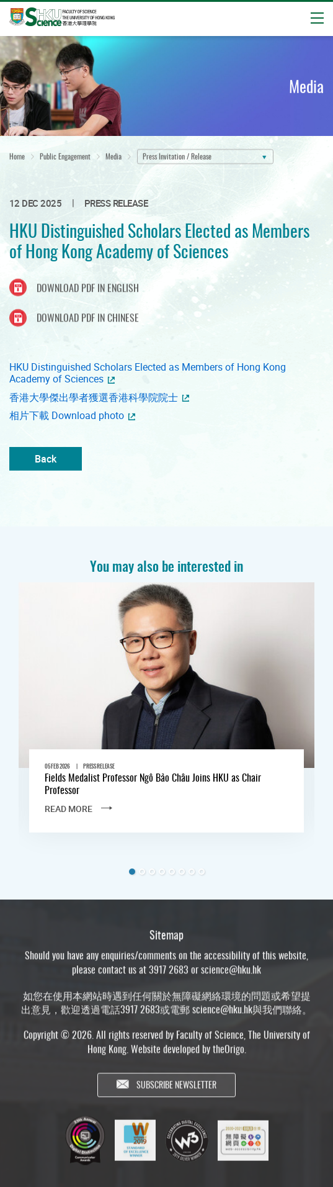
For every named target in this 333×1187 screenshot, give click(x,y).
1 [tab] (132, 872)
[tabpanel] (166, 717)
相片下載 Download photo (66, 415)
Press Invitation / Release (177, 159)
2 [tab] (142, 872)
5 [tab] (172, 872)
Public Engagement (65, 159)
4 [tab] (162, 872)
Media (113, 159)
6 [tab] (182, 872)
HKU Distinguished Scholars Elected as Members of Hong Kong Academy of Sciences (147, 373)
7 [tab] (192, 872)
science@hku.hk (231, 975)
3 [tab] (152, 872)
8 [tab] (201, 872)
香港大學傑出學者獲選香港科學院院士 (93, 397)
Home (17, 159)
